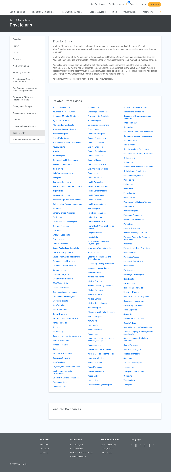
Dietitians (57, 349)
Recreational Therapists (134, 288)
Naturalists (92, 321)
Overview (17, 39)
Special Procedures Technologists (138, 327)
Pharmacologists (131, 211)
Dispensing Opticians (61, 358)
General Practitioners (97, 138)
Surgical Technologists (133, 363)
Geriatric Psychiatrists (97, 164)
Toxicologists (129, 367)
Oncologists (128, 127)
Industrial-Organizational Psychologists (98, 242)
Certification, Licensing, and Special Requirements (25, 89)
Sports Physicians (131, 345)
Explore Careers (25, 20)
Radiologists (129, 279)
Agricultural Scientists (62, 120)
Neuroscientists (94, 345)
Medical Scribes (94, 299)
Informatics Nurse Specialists (100, 248)
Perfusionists (129, 193)
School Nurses (129, 314)
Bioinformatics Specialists (63, 173)
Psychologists (129, 270)
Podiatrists (128, 244)
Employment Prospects (24, 106)
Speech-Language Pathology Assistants (136, 339)
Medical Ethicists (95, 281)
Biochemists (58, 169)
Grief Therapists (95, 178)
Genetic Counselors (96, 142)
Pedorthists (128, 189)
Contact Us (44, 449)
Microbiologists (94, 308)
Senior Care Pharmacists (134, 319)
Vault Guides (130, 12)
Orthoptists (128, 162)
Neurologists (93, 334)
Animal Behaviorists (61, 138)
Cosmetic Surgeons (61, 274)
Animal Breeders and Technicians (67, 142)
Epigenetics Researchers (98, 125)
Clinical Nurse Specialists (63, 252)
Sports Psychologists (132, 349)
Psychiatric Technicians (133, 261)
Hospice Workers (95, 233)
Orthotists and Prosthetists (135, 171)
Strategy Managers (132, 354)
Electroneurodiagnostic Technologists (62, 372)
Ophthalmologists (131, 140)
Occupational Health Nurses (135, 107)
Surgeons (128, 358)
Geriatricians (93, 173)
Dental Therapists (60, 323)
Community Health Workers (64, 266)
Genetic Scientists (95, 156)
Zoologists (128, 385)
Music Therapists (95, 316)
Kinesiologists (93, 253)
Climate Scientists (60, 244)
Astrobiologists (59, 156)
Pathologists (129, 180)
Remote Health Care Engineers (136, 297)
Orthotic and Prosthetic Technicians (138, 167)
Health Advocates (95, 182)
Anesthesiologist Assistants (64, 129)
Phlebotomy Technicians (134, 220)
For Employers (98, 4)
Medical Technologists (97, 303)
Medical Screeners (96, 294)
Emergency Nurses (60, 382)
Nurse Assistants (95, 363)
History (16, 46)
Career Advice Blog (108, 445)
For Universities (116, 4)
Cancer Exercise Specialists (64, 213)
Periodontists (129, 198)
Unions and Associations (24, 126)
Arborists (56, 151)
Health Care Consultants (98, 186)
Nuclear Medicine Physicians (100, 349)
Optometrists (129, 145)
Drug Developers (59, 362)
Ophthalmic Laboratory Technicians (138, 132)
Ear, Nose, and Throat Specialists (66, 367)
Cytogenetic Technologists (64, 296)
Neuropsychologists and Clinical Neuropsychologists (101, 339)
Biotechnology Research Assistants (67, 204)
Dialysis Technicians (61, 340)
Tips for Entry (19, 133)
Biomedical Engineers (62, 182)
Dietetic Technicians (61, 345)
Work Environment (21, 66)
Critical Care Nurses (61, 288)
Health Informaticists (97, 204)
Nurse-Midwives (94, 376)
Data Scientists (59, 305)
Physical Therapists (132, 228)
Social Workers (130, 323)
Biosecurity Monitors (61, 195)
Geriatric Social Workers (98, 169)
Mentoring (148, 12)
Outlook (16, 119)
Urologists (128, 376)
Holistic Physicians (95, 217)
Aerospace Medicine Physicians (66, 116)
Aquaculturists (59, 147)
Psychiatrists (129, 266)
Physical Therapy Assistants (135, 233)
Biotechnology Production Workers (67, 200)
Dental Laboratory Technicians (65, 318)
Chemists (57, 230)
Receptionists (129, 283)
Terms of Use (106, 453)
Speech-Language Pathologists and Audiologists (138, 333)
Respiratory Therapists (133, 305)
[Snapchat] (155, 446)
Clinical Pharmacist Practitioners (66, 257)
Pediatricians (129, 184)
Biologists (57, 178)
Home (12, 20)
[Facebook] (133, 446)
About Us (44, 445)
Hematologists (94, 208)
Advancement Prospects (24, 113)
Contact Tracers (59, 270)
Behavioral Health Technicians (65, 160)
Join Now (154, 4)
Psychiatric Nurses (131, 257)
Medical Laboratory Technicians (101, 286)
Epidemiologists (94, 120)
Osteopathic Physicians (133, 175)
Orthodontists (129, 158)
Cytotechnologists (60, 301)
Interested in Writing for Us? (81, 453)
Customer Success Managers (65, 292)
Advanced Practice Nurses (64, 112)
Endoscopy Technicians (98, 112)
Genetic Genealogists (97, 151)
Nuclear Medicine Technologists (101, 354)
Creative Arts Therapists (63, 279)
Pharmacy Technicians (133, 215)
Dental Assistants (60, 310)
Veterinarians (129, 380)
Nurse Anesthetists (96, 358)
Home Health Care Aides (98, 222)
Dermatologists (59, 332)
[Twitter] (141, 446)
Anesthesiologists (60, 134)
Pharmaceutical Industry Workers (137, 202)
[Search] (160, 12)
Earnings (17, 59)
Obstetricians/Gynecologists (100, 385)
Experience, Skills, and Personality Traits (23, 98)
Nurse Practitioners (96, 371)
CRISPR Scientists (60, 283)
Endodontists (93, 107)
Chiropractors (58, 239)
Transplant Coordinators (134, 371)
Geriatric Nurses (94, 160)
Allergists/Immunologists (63, 125)
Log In (143, 4)
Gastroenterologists (96, 134)
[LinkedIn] (137, 446)
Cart (132, 4)
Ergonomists (93, 129)
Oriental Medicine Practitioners (136, 149)
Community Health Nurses (64, 261)
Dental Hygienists (60, 314)
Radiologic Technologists (134, 274)
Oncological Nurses (131, 123)
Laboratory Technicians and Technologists (99, 258)
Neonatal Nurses (95, 330)
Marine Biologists (95, 272)
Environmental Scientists (98, 116)
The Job (16, 52)
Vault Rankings (17, 12)
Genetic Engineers (95, 147)
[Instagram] (146, 446)
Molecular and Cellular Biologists (101, 312)
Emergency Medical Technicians (66, 378)
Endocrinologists (59, 387)
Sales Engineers (130, 310)
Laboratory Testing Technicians (101, 264)
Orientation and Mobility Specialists (138, 153)
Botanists (57, 208)
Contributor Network (78, 457)
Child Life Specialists (61, 235)
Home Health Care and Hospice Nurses (101, 227)
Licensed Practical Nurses (98, 268)
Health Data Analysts (97, 195)
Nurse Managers (95, 367)
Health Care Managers (97, 191)
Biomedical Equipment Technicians (67, 186)
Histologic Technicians (97, 213)
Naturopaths (93, 325)
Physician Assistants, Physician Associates (137, 238)
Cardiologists (58, 217)
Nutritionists (93, 380)
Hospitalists (93, 237)
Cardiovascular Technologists (65, 222)
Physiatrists (128, 224)
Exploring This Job (21, 72)
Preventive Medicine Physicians (137, 248)
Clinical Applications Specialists (66, 248)
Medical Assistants (96, 277)
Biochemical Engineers (62, 164)
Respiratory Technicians (134, 301)
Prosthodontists (130, 253)
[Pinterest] (150, 446)
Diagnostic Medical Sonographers (67, 336)
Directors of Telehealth (62, 354)
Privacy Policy (106, 449)
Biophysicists (58, 191)
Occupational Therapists (134, 112)
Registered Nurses (131, 292)
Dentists (56, 327)
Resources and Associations (26, 139)
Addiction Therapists (61, 107)
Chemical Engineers (61, 226)
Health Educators (95, 200)
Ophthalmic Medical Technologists (138, 136)
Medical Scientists (95, 290)
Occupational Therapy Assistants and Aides (137, 117)
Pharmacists (129, 206)
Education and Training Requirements (23, 80)
